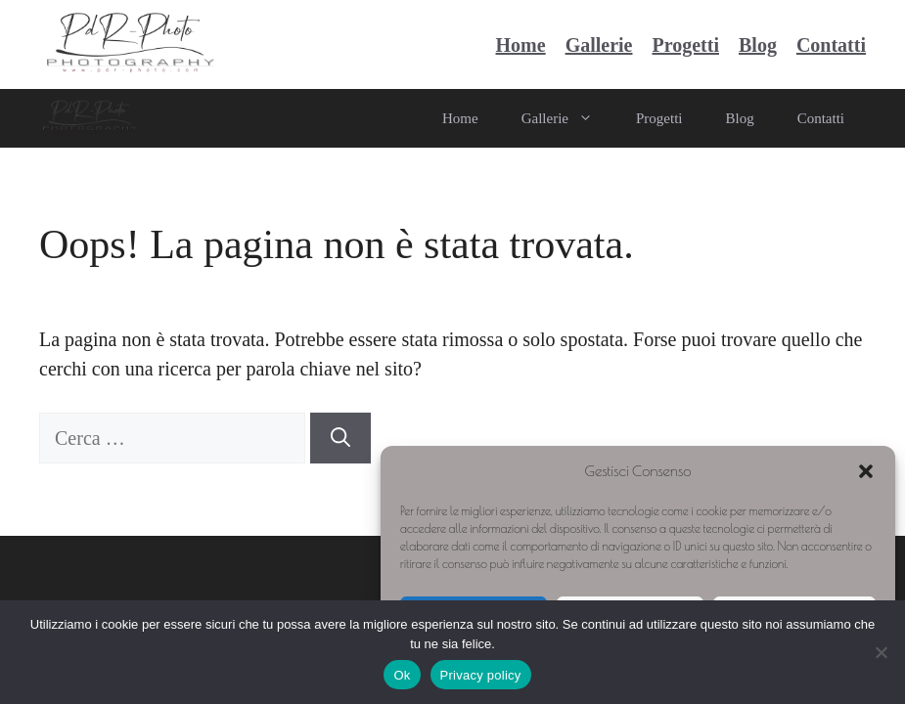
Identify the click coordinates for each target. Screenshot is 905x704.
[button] (866, 471)
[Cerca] (340, 438)
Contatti (831, 45)
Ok (401, 675)
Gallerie (599, 45)
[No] (880, 652)
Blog (758, 45)
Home (521, 45)
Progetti (685, 45)
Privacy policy (480, 675)
